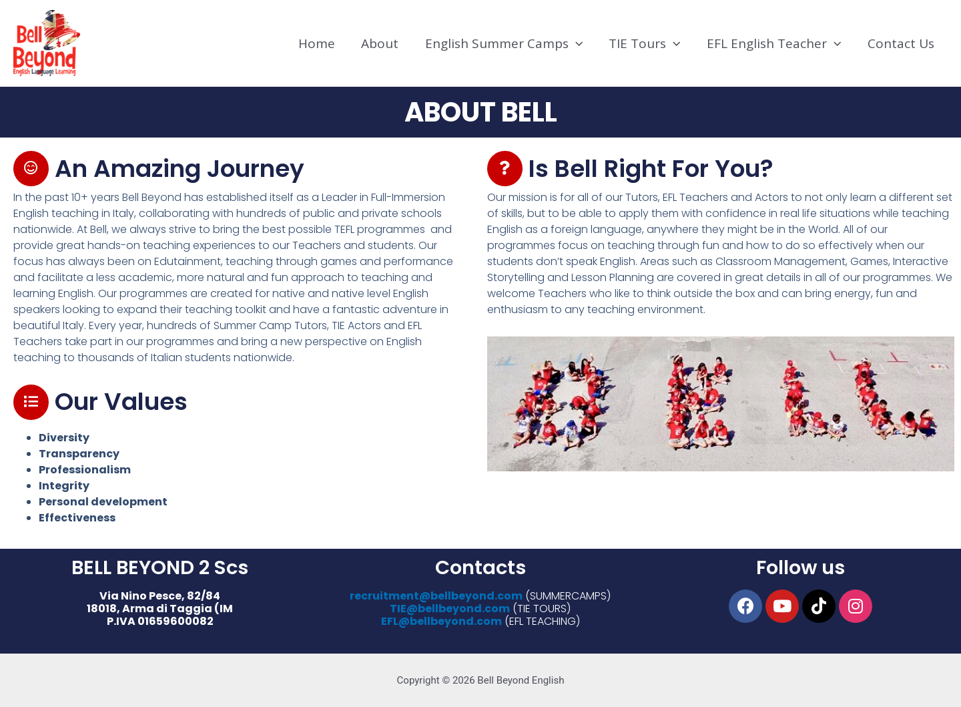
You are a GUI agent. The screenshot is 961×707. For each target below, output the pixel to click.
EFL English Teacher (776, 43)
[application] (579, 43)
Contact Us (901, 43)
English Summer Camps (507, 43)
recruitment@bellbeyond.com (436, 596)
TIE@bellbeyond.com (450, 608)
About (384, 43)
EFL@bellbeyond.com (441, 622)
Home (322, 43)
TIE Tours (647, 43)
